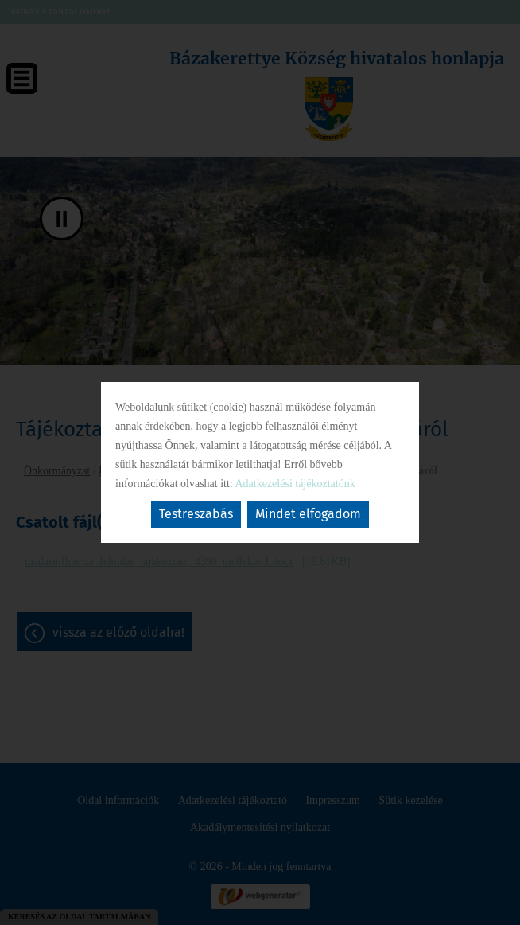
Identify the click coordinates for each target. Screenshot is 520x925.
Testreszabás (196, 513)
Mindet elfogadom (308, 513)
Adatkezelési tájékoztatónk (295, 484)
